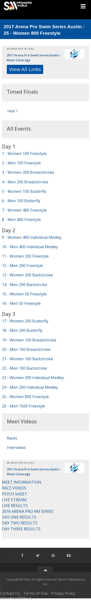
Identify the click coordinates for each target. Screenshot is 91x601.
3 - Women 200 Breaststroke (28, 172)
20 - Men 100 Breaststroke (26, 349)
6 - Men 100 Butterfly (21, 200)
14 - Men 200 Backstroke (24, 284)
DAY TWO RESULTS (19, 523)
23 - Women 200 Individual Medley (33, 377)
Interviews (16, 447)
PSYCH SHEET (14, 494)
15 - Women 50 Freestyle (24, 294)
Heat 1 (12, 111)
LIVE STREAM (14, 499)
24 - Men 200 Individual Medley (30, 387)
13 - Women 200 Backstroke (27, 275)
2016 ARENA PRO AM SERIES (27, 511)
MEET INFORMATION (21, 482)
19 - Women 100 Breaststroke (29, 340)
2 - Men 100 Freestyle (21, 163)
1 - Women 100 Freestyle (24, 153)
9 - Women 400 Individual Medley (32, 237)
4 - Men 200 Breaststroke (25, 182)
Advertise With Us (16, 598)
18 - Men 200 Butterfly (22, 330)
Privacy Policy (63, 593)
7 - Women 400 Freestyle (24, 210)
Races (12, 438)
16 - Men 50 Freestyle (21, 303)
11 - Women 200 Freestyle (25, 256)
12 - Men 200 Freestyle (22, 265)
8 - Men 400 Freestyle (21, 219)
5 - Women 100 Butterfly (24, 191)
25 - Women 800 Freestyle (25, 396)
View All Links (25, 69)
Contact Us (10, 593)
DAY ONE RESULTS (19, 517)
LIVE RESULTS (15, 505)
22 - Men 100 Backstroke (24, 368)
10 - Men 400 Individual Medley (30, 246)
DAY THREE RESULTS (21, 529)
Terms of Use (35, 593)
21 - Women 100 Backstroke (27, 358)
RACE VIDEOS (14, 488)
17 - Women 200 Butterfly (25, 321)
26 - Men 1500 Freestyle (23, 406)
